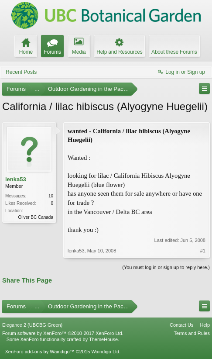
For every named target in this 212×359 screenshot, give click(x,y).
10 (50, 195)
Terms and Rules (192, 333)
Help (205, 325)
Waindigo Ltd (105, 351)
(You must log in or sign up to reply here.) (166, 267)
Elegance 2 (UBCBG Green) (32, 325)
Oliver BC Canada (35, 217)
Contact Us (181, 325)
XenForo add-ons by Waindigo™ (39, 351)
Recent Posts (21, 72)
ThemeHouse (103, 339)
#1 (202, 250)
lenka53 (15, 179)
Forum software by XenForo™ (62, 333)
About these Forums (174, 52)
